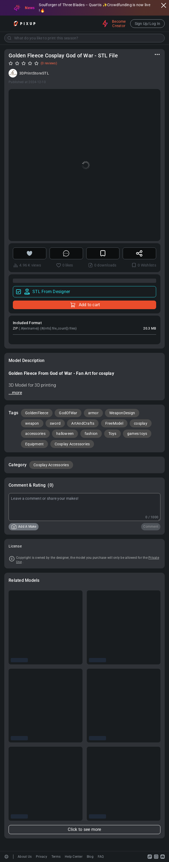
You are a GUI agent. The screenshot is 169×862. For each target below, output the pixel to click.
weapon (32, 423)
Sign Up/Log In (147, 23)
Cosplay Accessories (72, 444)
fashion (91, 433)
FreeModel (114, 423)
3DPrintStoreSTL (34, 73)
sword (55, 423)
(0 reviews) (49, 63)
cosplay (140, 423)
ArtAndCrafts (82, 423)
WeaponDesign (122, 413)
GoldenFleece (36, 413)
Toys (112, 433)
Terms (56, 857)
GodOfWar (68, 413)
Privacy (41, 857)
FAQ (101, 857)
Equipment (34, 444)
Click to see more (84, 829)
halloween (65, 433)
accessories (35, 433)
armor (93, 413)
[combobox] (84, 38)
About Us (25, 857)
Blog (90, 857)
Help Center (73, 857)
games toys (137, 433)
